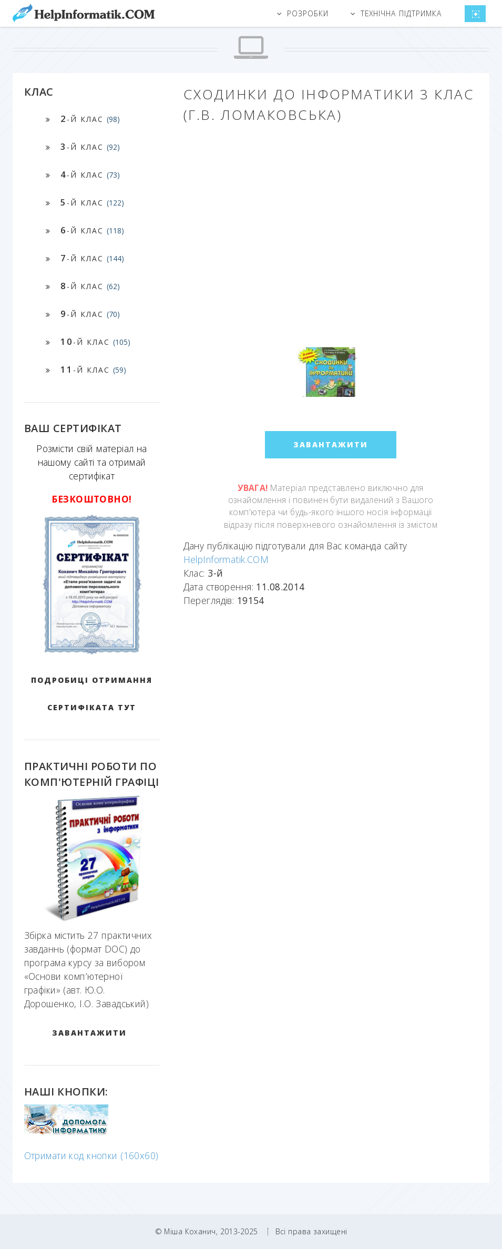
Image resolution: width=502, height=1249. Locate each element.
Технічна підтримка (401, 13)
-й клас (90, 118)
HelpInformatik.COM (226, 559)
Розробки (308, 13)
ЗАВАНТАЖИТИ (89, 1033)
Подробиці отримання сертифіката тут (91, 693)
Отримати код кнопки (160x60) (91, 1155)
